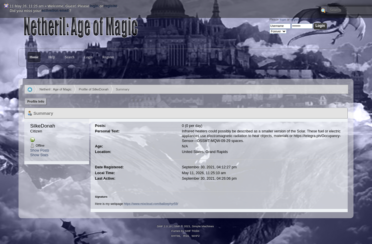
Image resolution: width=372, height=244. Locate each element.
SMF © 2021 (182, 226)
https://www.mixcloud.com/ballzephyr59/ (151, 203)
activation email (55, 11)
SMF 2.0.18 (164, 226)
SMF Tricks (192, 230)
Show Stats (39, 155)
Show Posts (39, 150)
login (94, 6)
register (110, 6)
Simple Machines (203, 226)
